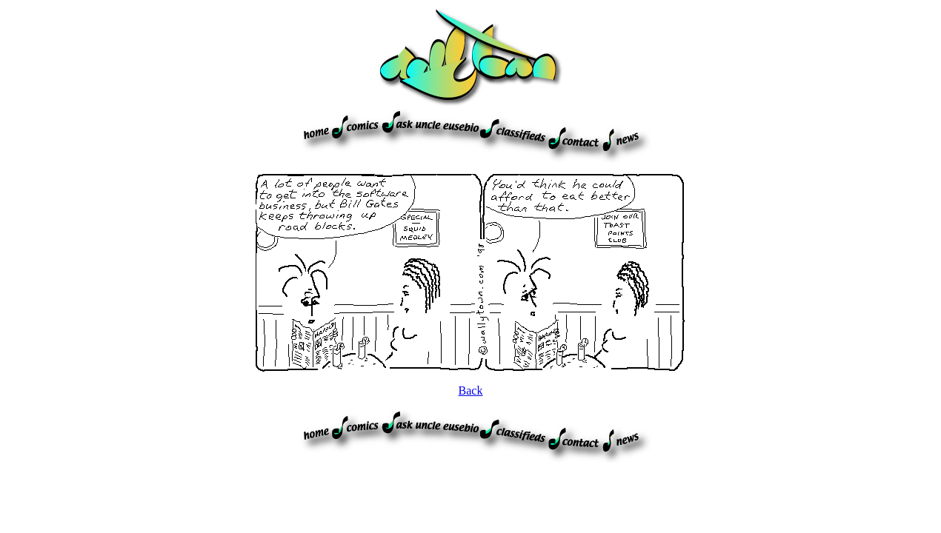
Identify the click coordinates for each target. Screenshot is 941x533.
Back (471, 390)
